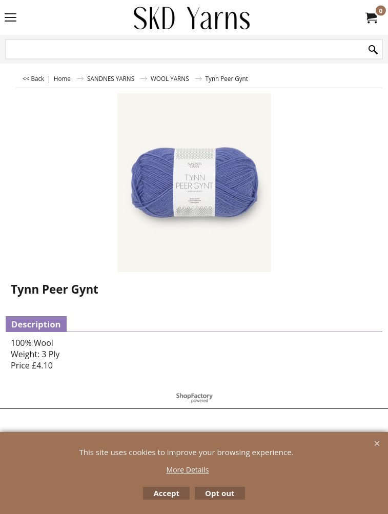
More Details (188, 470)
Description (36, 324)
